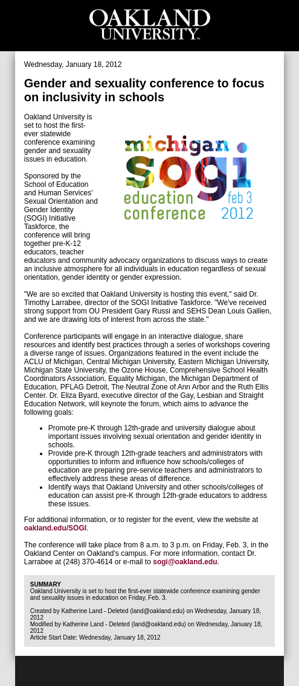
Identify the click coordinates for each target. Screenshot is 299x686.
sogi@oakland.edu (185, 562)
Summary (45, 584)
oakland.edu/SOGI (55, 528)
